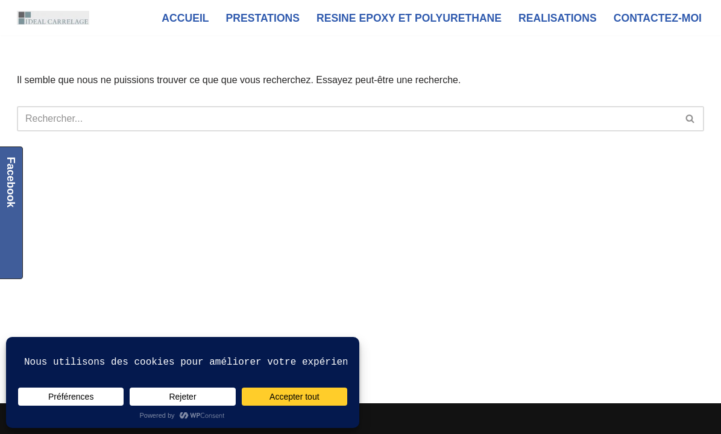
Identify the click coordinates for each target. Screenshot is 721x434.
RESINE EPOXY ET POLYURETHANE (409, 18)
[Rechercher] (347, 118)
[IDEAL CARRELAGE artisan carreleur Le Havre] (53, 18)
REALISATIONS (557, 18)
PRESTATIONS (263, 18)
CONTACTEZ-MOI (658, 18)
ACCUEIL (185, 18)
